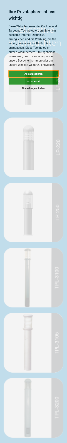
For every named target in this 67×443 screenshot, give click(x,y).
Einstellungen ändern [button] (33, 88)
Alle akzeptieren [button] (33, 73)
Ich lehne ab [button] (33, 81)
